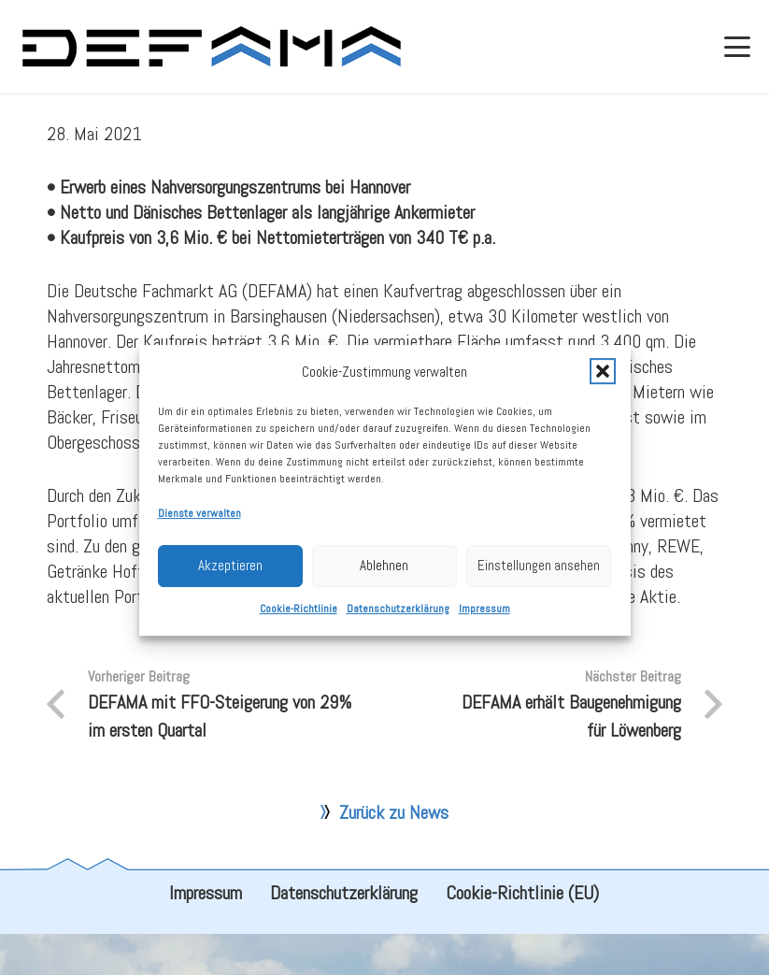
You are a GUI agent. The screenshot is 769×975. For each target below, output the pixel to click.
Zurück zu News (394, 853)
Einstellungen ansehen (538, 575)
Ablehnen (384, 575)
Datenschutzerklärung (398, 618)
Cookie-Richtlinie (298, 618)
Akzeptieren (230, 575)
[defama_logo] (211, 46)
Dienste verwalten (199, 523)
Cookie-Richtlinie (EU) (522, 934)
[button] (602, 381)
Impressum (484, 618)
